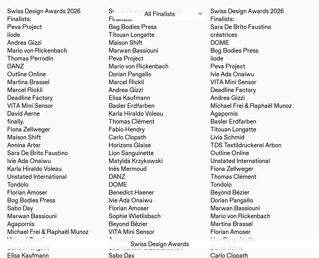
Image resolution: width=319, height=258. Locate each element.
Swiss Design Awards (159, 244)
